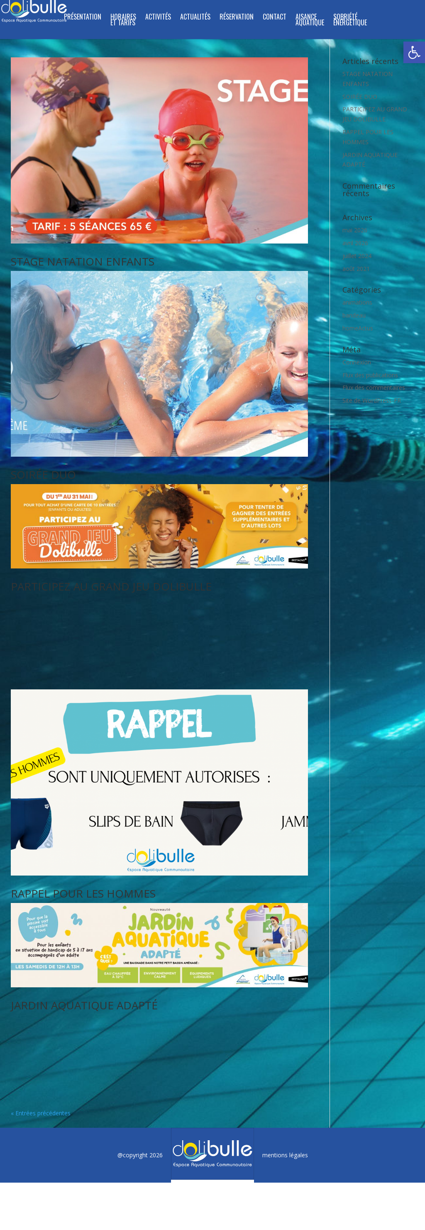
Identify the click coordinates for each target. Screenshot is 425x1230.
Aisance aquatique (310, 20)
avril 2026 (355, 243)
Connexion (356, 362)
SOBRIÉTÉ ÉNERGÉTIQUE (350, 20)
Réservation (237, 18)
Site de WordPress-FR (371, 400)
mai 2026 (354, 230)
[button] (414, 52)
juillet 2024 (356, 256)
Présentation (82, 18)
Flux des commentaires (373, 387)
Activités (158, 18)
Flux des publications (370, 375)
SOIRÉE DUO (43, 474)
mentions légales (285, 1093)
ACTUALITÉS (195, 18)
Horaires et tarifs (123, 20)
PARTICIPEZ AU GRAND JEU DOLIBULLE (111, 586)
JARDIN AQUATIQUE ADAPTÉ (84, 974)
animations (357, 302)
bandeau (354, 315)
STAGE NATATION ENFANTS (82, 261)
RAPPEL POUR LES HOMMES (83, 862)
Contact (274, 18)
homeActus (357, 328)
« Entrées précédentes (41, 1051)
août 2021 (356, 269)
